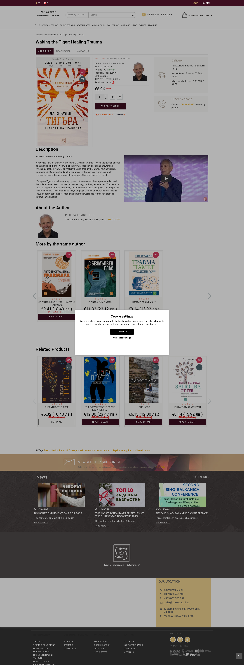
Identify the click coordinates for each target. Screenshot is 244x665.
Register (206, 3)
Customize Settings (122, 338)
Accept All (122, 332)
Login (195, 3)
